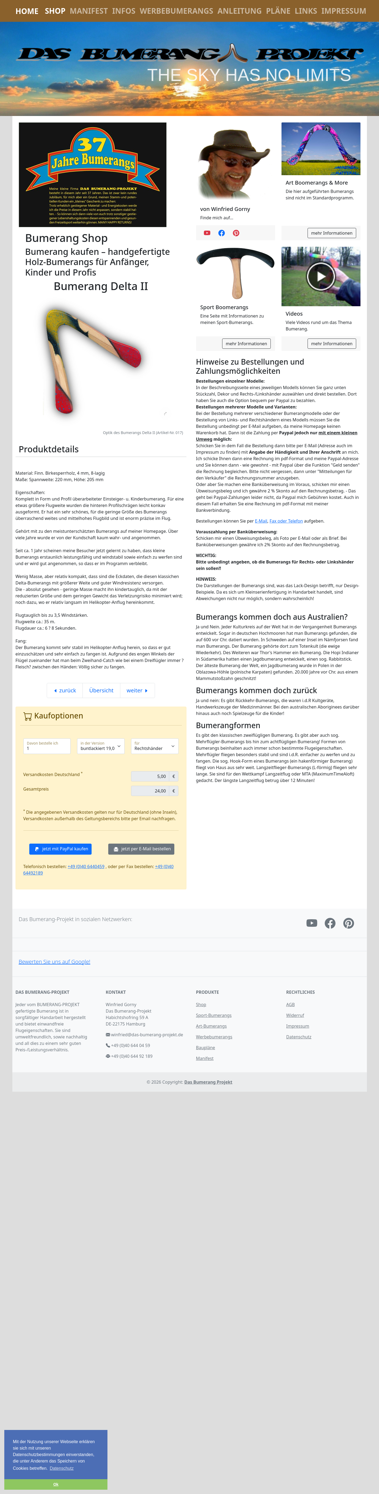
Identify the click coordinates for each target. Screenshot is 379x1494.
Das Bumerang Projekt (208, 1082)
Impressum (344, 11)
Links (306, 11)
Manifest (89, 11)
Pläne (278, 11)
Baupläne (205, 1048)
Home (27, 11)
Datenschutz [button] (62, 1468)
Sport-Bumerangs (214, 1015)
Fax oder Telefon (286, 521)
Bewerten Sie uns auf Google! (55, 961)
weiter (137, 690)
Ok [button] (55, 1484)
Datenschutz (299, 1037)
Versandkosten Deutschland (53, 774)
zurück (64, 690)
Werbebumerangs (176, 11)
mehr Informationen (331, 233)
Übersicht (101, 690)
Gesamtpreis (36, 789)
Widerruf (295, 1015)
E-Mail (261, 521)
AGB (290, 1004)
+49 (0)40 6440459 (86, 866)
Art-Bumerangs (211, 1026)
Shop (55, 11)
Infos (124, 11)
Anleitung (240, 11)
